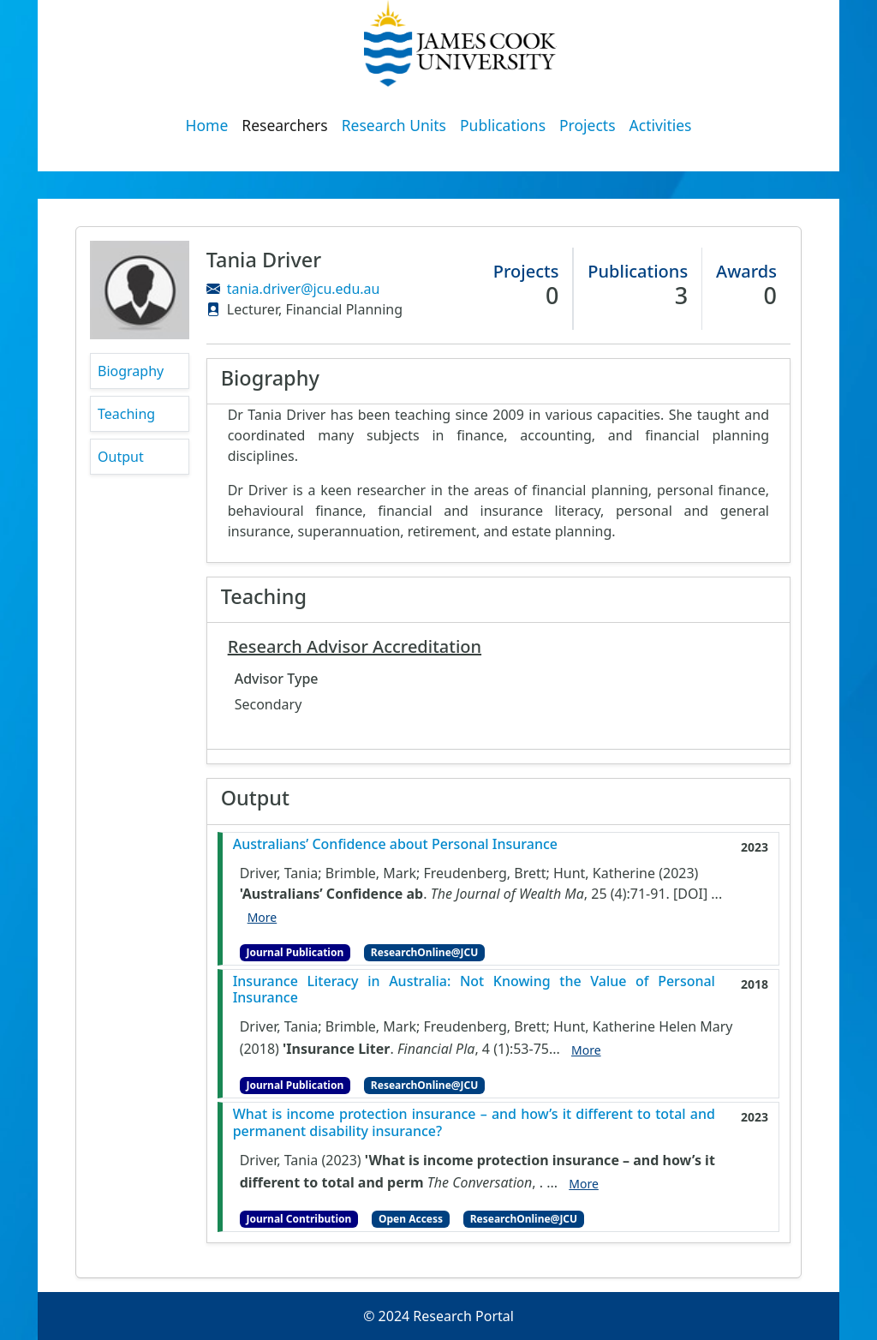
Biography (131, 371)
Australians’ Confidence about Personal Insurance (395, 844)
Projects (587, 125)
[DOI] (690, 893)
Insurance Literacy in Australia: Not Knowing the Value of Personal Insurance (474, 989)
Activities (660, 125)
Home (207, 125)
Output (121, 456)
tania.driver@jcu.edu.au (303, 288)
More (262, 917)
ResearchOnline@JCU (424, 952)
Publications (503, 125)
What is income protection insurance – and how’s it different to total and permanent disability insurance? (474, 1122)
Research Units (394, 125)
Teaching (126, 413)
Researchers (284, 125)
